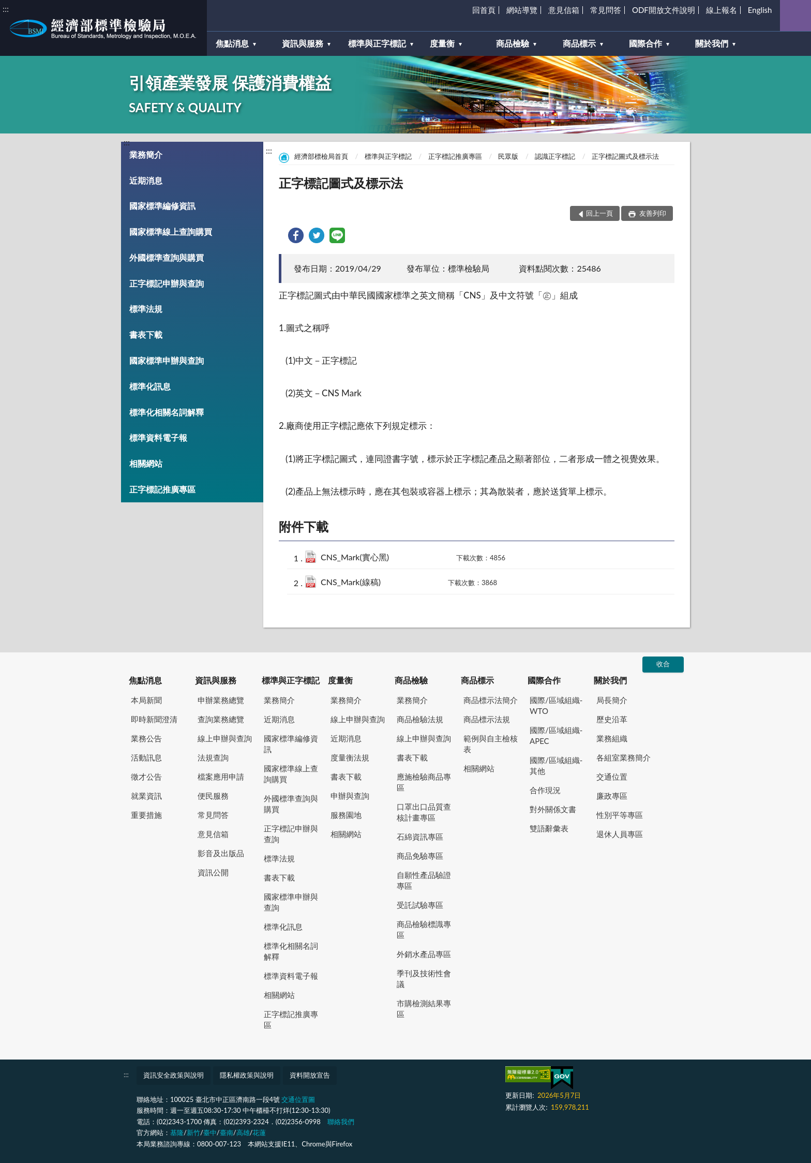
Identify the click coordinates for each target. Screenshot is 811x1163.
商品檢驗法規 (420, 719)
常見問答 (605, 9)
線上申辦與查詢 (225, 738)
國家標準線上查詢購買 (170, 231)
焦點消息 (145, 680)
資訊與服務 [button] (302, 43)
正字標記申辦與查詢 (166, 283)
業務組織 (611, 738)
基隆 (177, 1132)
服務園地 (346, 814)
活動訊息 (146, 757)
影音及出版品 (221, 853)
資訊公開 (213, 872)
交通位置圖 (298, 1099)
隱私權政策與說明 (247, 1075)
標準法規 (145, 309)
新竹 (193, 1132)
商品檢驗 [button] (512, 43)
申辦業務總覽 (221, 700)
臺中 (210, 1132)
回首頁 (483, 9)
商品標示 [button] (579, 43)
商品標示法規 (486, 719)
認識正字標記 (555, 156)
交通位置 (611, 776)
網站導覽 (521, 9)
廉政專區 (611, 795)
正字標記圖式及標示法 (625, 156)
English (760, 9)
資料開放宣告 (310, 1075)
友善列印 (652, 213)
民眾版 (508, 156)
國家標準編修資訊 (162, 206)
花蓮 (259, 1132)
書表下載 (145, 334)
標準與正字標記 (388, 156)
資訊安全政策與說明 (173, 1075)
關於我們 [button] (711, 43)
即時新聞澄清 (154, 719)
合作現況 (545, 790)
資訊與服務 (215, 680)
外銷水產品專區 (424, 954)
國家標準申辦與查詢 (166, 360)
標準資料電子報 (158, 437)
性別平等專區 (619, 814)
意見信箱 (563, 9)
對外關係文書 (553, 809)
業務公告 (146, 738)
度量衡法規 (350, 757)
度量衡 (340, 680)
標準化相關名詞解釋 (166, 412)
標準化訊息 (150, 386)
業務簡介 (145, 154)
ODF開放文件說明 (663, 9)
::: (6, 8)
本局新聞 (146, 700)
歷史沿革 (611, 719)
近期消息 (145, 180)
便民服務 (213, 795)
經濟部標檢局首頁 (321, 156)
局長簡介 (611, 700)
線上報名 (721, 9)
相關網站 (145, 463)
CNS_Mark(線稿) (351, 582)
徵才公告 (146, 776)
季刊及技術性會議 (424, 978)
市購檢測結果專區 (424, 1008)
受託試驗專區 (420, 904)
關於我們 (610, 680)
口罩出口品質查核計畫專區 (424, 812)
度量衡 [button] (442, 43)
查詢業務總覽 (221, 719)
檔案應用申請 (221, 776)
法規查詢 (213, 757)
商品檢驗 (411, 680)
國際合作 (544, 680)
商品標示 (477, 680)
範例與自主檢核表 (490, 744)
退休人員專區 (619, 834)
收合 (663, 664)
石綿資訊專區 (420, 836)
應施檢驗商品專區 (424, 782)
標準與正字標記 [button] (377, 43)
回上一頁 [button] (599, 213)
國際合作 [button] (645, 43)
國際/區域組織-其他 (556, 765)
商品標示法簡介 (490, 700)
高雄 (243, 1132)
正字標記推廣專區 (162, 489)
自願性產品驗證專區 (424, 880)
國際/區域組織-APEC (556, 735)
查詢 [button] (795, 15)
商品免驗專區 (420, 855)
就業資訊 (146, 795)
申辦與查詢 (350, 795)
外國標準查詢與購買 (166, 257)
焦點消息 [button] (232, 43)
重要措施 (146, 814)
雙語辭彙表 (549, 828)
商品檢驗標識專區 (424, 929)
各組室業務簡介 (623, 757)
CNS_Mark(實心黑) (355, 557)
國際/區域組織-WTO (556, 705)
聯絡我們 (340, 1121)
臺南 (226, 1132)
